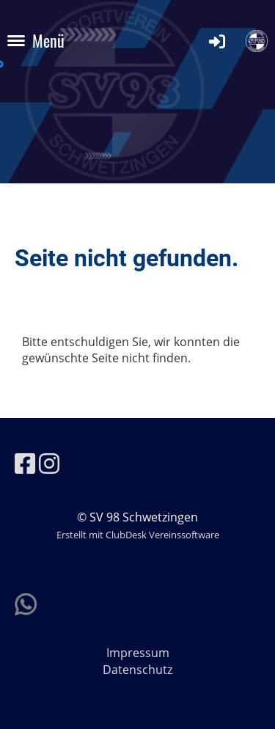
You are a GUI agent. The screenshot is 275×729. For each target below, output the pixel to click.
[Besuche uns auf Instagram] (49, 463)
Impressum (137, 653)
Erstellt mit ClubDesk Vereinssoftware (137, 534)
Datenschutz (137, 670)
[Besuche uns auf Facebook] (25, 463)
